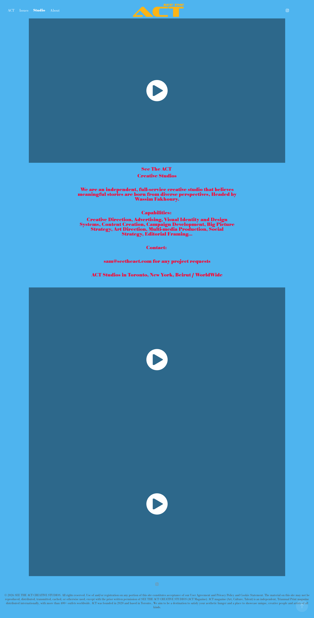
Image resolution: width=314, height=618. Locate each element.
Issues (23, 10)
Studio (39, 10)
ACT (11, 10)
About (54, 10)
